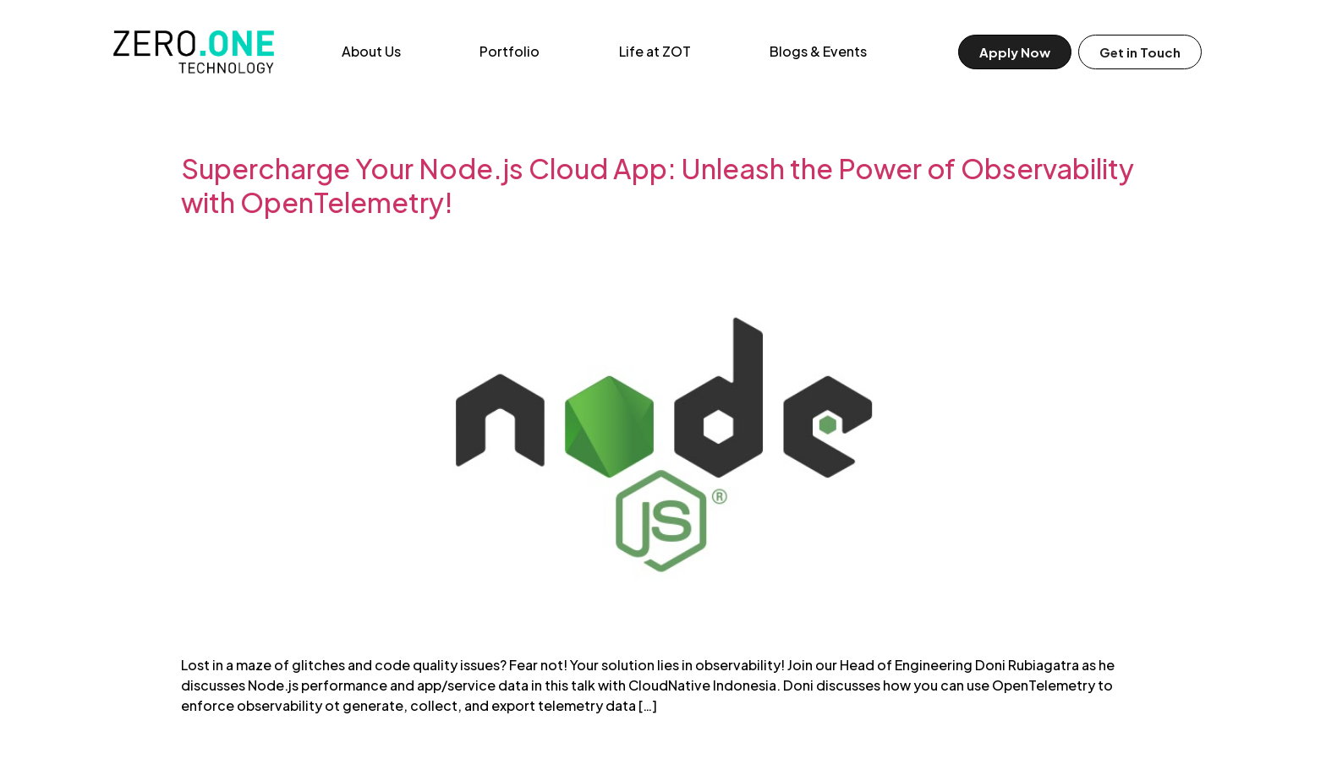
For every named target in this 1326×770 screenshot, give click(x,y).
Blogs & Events (818, 51)
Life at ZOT (655, 51)
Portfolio (509, 51)
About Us (371, 51)
